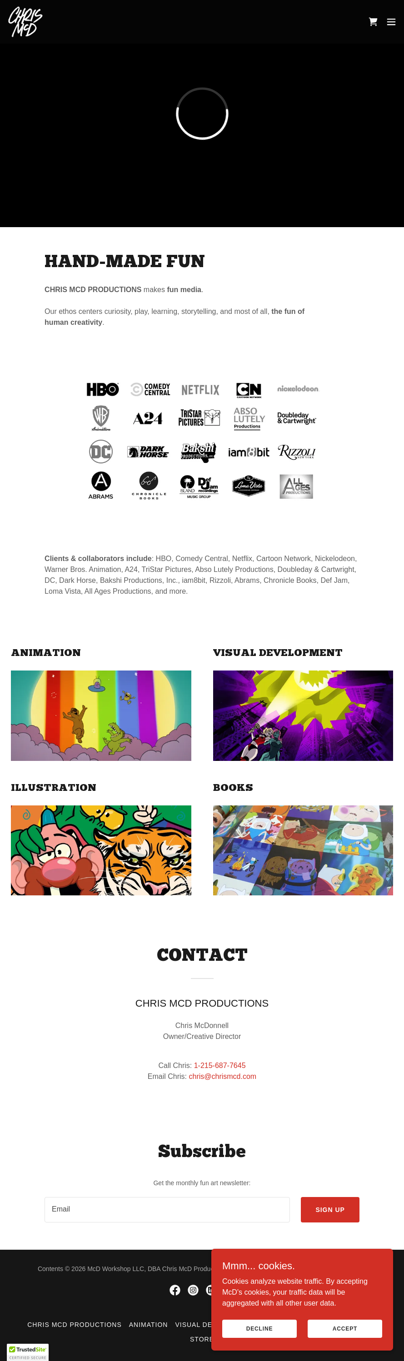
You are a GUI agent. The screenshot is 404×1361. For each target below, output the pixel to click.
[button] (391, 22)
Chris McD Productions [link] (74, 1324)
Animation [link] (148, 1324)
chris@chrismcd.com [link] (222, 1076)
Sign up (330, 1209)
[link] (25, 22)
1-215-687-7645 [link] (220, 1065)
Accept (345, 1328)
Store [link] (202, 1339)
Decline (259, 1328)
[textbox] (167, 1209)
